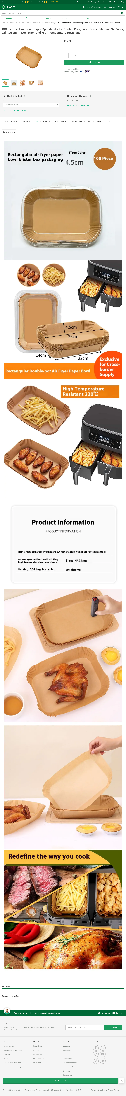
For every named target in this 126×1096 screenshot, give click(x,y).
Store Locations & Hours (13, 1050)
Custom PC (107, 2)
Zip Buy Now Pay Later (12, 1063)
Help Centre (67, 1058)
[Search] (122, 13)
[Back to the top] (121, 1080)
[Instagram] (96, 1063)
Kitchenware (36, 23)
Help (122, 2)
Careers (7, 1054)
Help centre (105, 1013)
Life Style (28, 18)
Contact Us (67, 1075)
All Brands (37, 1063)
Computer (9, 18)
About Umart (9, 1046)
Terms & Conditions (99, 1090)
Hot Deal (36, 1050)
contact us (34, 121)
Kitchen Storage (50, 23)
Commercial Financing (12, 1067)
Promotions (81, 2)
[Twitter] (103, 1050)
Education (66, 18)
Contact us (120, 1013)
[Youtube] (103, 1057)
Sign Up (111, 7)
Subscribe (113, 1027)
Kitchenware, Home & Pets (19, 23)
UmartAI (47, 18)
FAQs (65, 1054)
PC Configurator (94, 2)
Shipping (66, 1071)
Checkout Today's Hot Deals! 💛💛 (15, 2)
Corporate (85, 18)
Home (4, 23)
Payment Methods (70, 1063)
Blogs (116, 2)
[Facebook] (96, 1050)
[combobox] (63, 13)
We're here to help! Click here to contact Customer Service (37, 1013)
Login (105, 7)
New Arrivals (38, 1054)
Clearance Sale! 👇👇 (38, 2)
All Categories (38, 1058)
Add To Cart (94, 62)
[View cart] (119, 7)
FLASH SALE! (53, 2)
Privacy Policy (113, 1090)
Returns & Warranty (70, 1067)
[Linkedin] (103, 1063)
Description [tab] (9, 132)
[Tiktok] (96, 1057)
